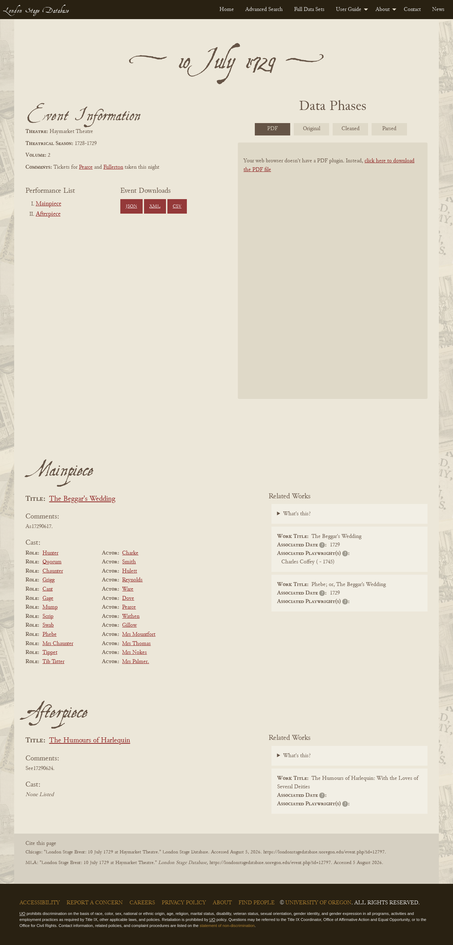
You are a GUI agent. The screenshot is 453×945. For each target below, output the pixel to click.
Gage (47, 598)
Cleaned (351, 129)
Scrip (47, 616)
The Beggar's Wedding (82, 499)
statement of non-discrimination (227, 925)
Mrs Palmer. (135, 662)
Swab (48, 625)
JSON (131, 206)
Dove (128, 598)
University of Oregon (318, 903)
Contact (412, 9)
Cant (47, 589)
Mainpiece (48, 204)
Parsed (389, 129)
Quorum (52, 562)
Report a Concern (95, 903)
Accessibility (39, 903)
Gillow (129, 625)
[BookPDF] (333, 280)
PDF (272, 129)
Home (226, 9)
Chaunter (52, 571)
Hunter (50, 553)
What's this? (297, 514)
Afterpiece (48, 214)
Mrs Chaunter (57, 644)
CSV (177, 206)
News (438, 9)
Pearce (86, 167)
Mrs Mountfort (138, 634)
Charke (130, 553)
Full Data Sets (309, 9)
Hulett (129, 571)
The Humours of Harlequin (89, 740)
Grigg (48, 580)
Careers (142, 903)
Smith (129, 562)
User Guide (348, 9)
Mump (50, 607)
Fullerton (113, 167)
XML (154, 206)
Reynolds (132, 580)
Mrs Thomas (136, 644)
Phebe (49, 634)
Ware (127, 589)
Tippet (49, 652)
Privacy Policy (184, 903)
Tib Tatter (53, 662)
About (382, 9)
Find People (257, 903)
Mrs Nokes (134, 652)
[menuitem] (227, 9)
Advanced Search (264, 9)
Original (311, 129)
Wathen (130, 616)
